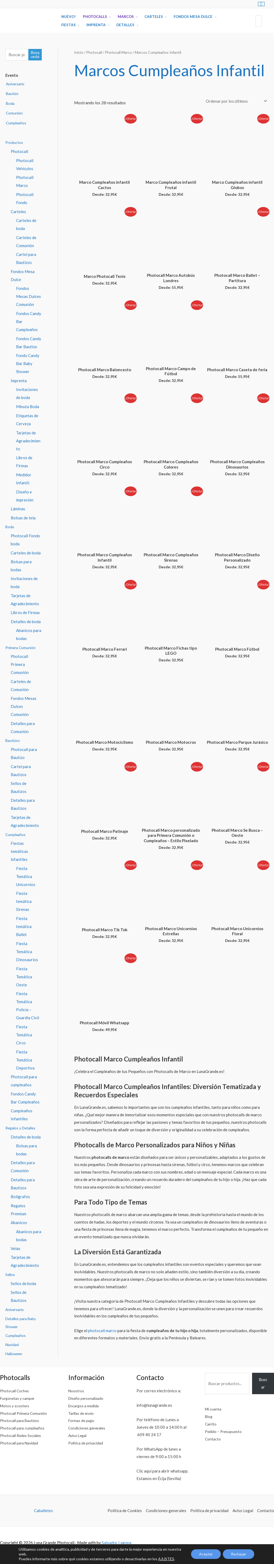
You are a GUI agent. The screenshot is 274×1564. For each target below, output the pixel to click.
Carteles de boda (26, 555)
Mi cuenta (214, 1414)
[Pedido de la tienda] (235, 101)
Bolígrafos (20, 1201)
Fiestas (68, 25)
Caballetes (43, 1515)
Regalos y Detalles (22, 1132)
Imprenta (96, 25)
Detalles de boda (26, 624)
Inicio (78, 52)
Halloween (14, 1358)
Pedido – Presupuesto (224, 1436)
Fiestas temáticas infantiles (19, 855)
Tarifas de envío (82, 1418)
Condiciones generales (88, 1433)
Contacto (213, 1444)
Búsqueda (35, 54)
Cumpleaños (16, 838)
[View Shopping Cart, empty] (261, 4)
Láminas (18, 511)
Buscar (263, 1388)
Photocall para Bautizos (21, 1425)
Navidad (12, 1349)
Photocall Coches (15, 1395)
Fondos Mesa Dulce (193, 16)
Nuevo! (68, 16)
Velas (15, 1253)
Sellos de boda (23, 1288)
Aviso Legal (78, 1440)
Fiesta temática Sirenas (24, 905)
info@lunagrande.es (154, 1410)
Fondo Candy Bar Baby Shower (27, 365)
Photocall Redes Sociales (22, 1440)
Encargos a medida (84, 1410)
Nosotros (76, 1395)
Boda (10, 529)
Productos (14, 144)
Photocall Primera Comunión (20, 667)
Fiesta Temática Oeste (24, 980)
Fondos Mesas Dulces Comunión (28, 298)
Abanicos (19, 1227)
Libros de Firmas (25, 615)
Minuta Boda (27, 409)
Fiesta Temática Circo (24, 1038)
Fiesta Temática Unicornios (25, 880)
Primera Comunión (21, 650)
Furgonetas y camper (18, 1403)
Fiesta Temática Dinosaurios (27, 955)
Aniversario (15, 1314)
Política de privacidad (87, 1448)
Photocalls (95, 16)
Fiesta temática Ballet (24, 930)
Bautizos (13, 744)
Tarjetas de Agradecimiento (28, 443)
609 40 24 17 (149, 1439)
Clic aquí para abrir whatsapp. (162, 1476)
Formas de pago (82, 1425)
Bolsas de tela (23, 520)
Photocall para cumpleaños (24, 1433)
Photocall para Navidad (21, 1448)
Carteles (153, 16)
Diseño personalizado (87, 1403)
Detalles (125, 25)
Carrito (211, 1429)
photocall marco (102, 1330)
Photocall (19, 153)
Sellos (10, 1279)
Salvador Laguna (116, 1547)
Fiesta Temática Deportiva (25, 1063)
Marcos (126, 16)
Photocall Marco (118, 52)
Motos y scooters (16, 1410)
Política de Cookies (125, 1515)
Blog (209, 1421)
